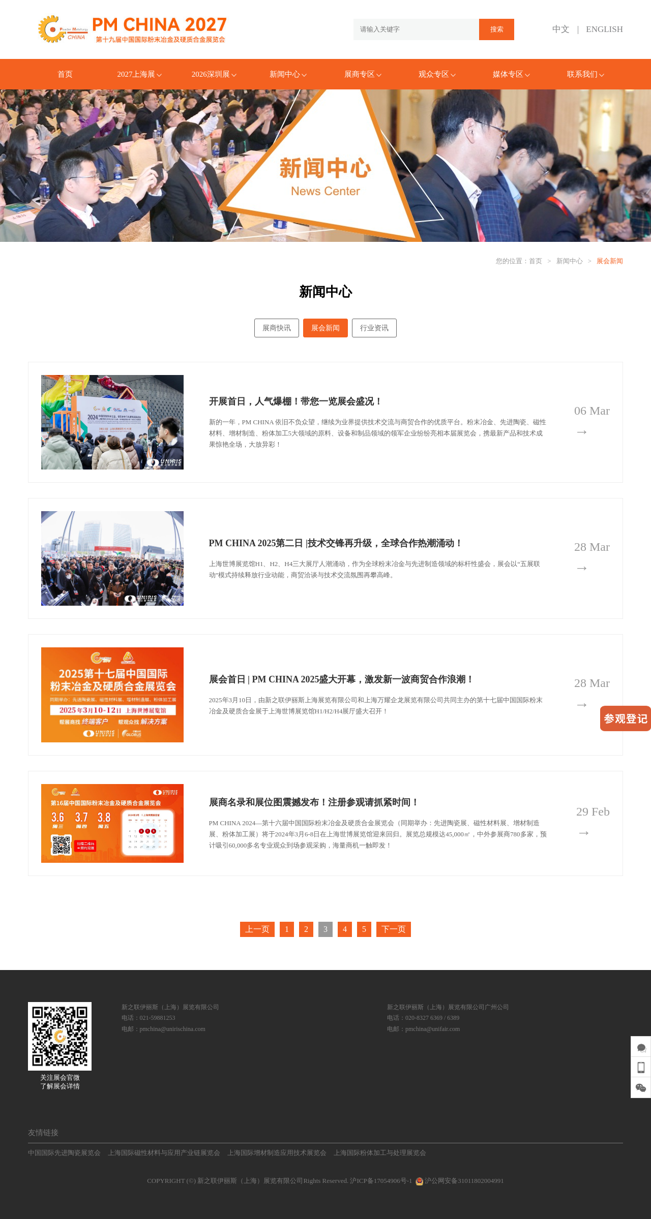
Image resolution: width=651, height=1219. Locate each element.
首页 (65, 74)
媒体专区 (511, 74)
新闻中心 (288, 74)
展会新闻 (610, 261)
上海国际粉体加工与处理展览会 (380, 1153)
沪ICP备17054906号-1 (381, 1180)
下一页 (393, 929)
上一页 (257, 929)
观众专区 (437, 74)
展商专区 (362, 74)
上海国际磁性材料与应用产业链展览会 (164, 1153)
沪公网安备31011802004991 (459, 1180)
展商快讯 (276, 328)
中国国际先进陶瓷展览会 (64, 1153)
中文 (561, 29)
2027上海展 (139, 74)
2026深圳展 (214, 74)
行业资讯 (374, 328)
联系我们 (585, 74)
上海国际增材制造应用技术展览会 (277, 1153)
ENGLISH (604, 29)
